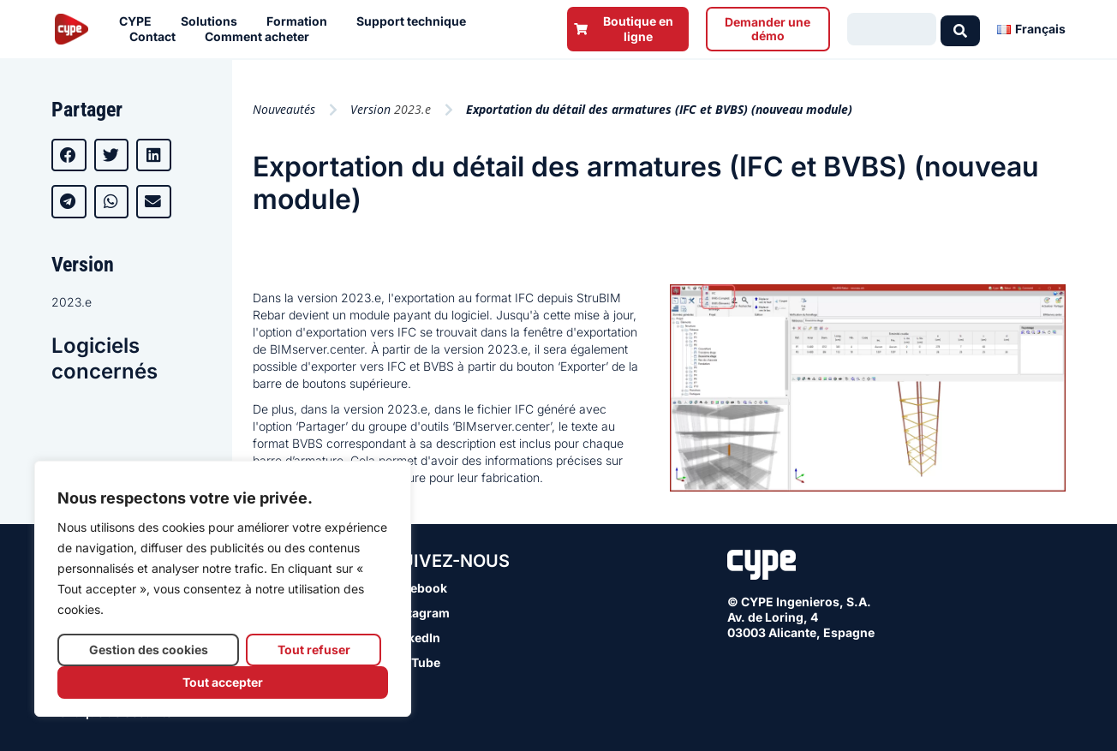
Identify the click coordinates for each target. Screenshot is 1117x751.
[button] (69, 155)
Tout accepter (222, 682)
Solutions (213, 21)
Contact (156, 37)
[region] (222, 589)
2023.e (71, 302)
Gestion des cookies (148, 649)
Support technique (415, 21)
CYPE (139, 21)
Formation (301, 21)
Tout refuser (314, 649)
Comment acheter (261, 37)
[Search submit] (960, 29)
